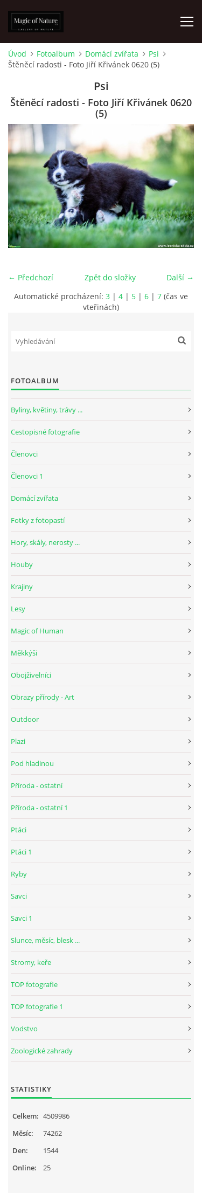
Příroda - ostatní (36, 785)
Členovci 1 (27, 476)
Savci (19, 896)
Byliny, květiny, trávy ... (46, 410)
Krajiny (22, 586)
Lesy (18, 608)
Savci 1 (21, 918)
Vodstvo (24, 1028)
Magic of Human (37, 631)
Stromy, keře (31, 962)
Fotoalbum (56, 54)
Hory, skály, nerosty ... (45, 542)
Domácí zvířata (111, 54)
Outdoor (25, 719)
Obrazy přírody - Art (42, 697)
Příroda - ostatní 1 (39, 807)
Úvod (17, 54)
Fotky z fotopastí (38, 520)
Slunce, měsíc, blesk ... (45, 940)
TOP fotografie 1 (37, 1006)
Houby (22, 564)
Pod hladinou (32, 763)
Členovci (24, 454)
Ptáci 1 (21, 852)
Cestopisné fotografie (45, 432)
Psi (154, 54)
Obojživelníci (31, 675)
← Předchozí (30, 277)
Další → (180, 277)
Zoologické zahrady (42, 1051)
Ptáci (18, 830)
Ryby (19, 874)
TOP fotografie (34, 984)
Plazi (18, 741)
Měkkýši (24, 653)
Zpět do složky (110, 277)
